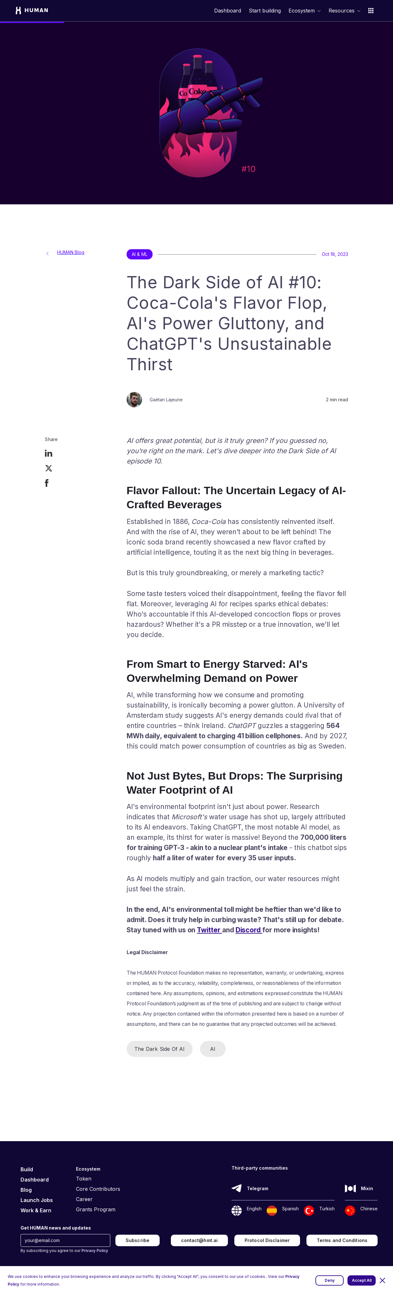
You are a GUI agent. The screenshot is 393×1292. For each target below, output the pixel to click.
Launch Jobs (37, 1200)
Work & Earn (36, 1210)
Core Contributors (98, 1189)
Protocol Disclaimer (267, 1240)
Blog (26, 1190)
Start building (265, 11)
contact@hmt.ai (199, 1240)
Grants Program (95, 1209)
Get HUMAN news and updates (56, 1228)
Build (27, 1169)
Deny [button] (330, 1280)
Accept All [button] (362, 1280)
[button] (382, 1280)
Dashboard (227, 11)
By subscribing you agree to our (64, 1250)
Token (83, 1178)
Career (84, 1199)
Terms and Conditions (342, 1240)
